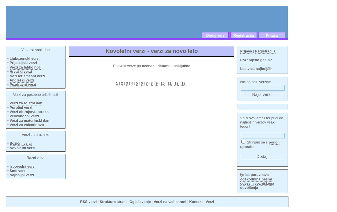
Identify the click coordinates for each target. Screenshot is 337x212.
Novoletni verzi (22, 148)
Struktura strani (113, 202)
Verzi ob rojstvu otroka (29, 112)
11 (170, 83)
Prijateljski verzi (23, 63)
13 (183, 83)
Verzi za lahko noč (25, 67)
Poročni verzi (21, 107)
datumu (163, 66)
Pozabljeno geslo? (256, 60)
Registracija (243, 35)
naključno (182, 66)
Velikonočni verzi (24, 116)
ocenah (148, 66)
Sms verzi (18, 171)
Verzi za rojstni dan (26, 103)
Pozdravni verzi (23, 84)
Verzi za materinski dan (29, 120)
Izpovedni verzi (23, 166)
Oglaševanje (140, 202)
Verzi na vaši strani (170, 202)
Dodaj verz (215, 35)
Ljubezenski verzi (25, 58)
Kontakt (196, 202)
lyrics (245, 175)
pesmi (266, 179)
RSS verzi (88, 202)
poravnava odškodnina (254, 177)
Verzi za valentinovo (27, 125)
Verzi (209, 202)
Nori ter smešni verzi (27, 76)
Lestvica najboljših (256, 69)
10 (163, 83)
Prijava (272, 35)
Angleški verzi (22, 80)
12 (176, 83)
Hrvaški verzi (21, 71)
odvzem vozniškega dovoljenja (257, 185)
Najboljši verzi (22, 175)
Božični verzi (21, 143)
